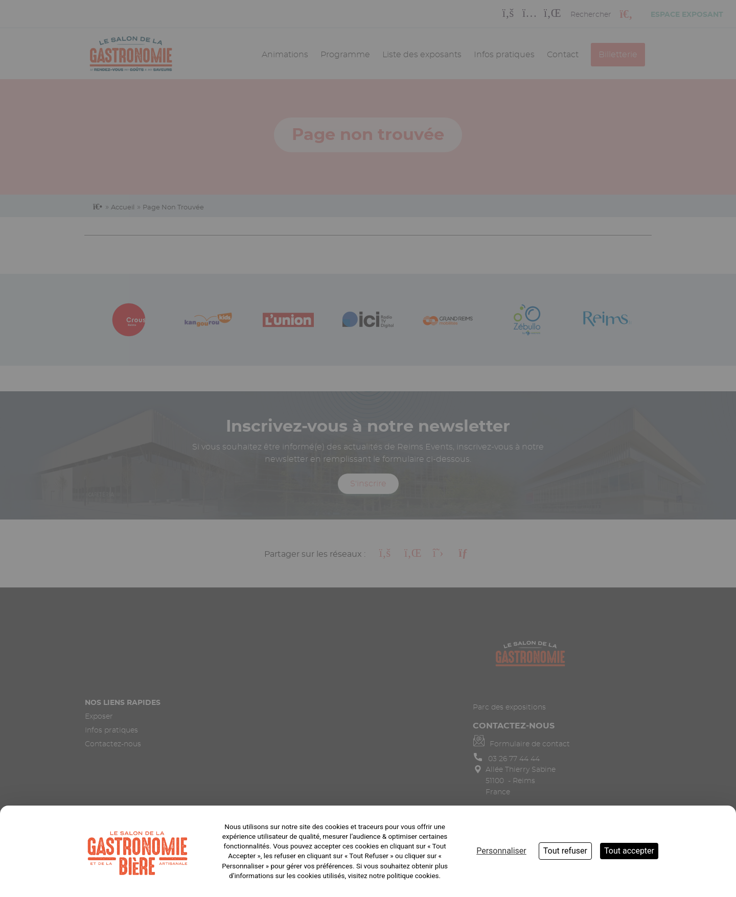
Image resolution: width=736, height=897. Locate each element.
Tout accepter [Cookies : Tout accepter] (629, 851)
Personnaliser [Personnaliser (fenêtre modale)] (501, 851)
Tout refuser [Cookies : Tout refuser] (565, 851)
